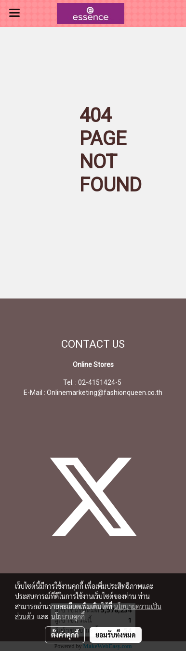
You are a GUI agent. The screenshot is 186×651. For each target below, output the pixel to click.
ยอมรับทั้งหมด (115, 634)
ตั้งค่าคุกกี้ (65, 634)
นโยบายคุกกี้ (68, 616)
